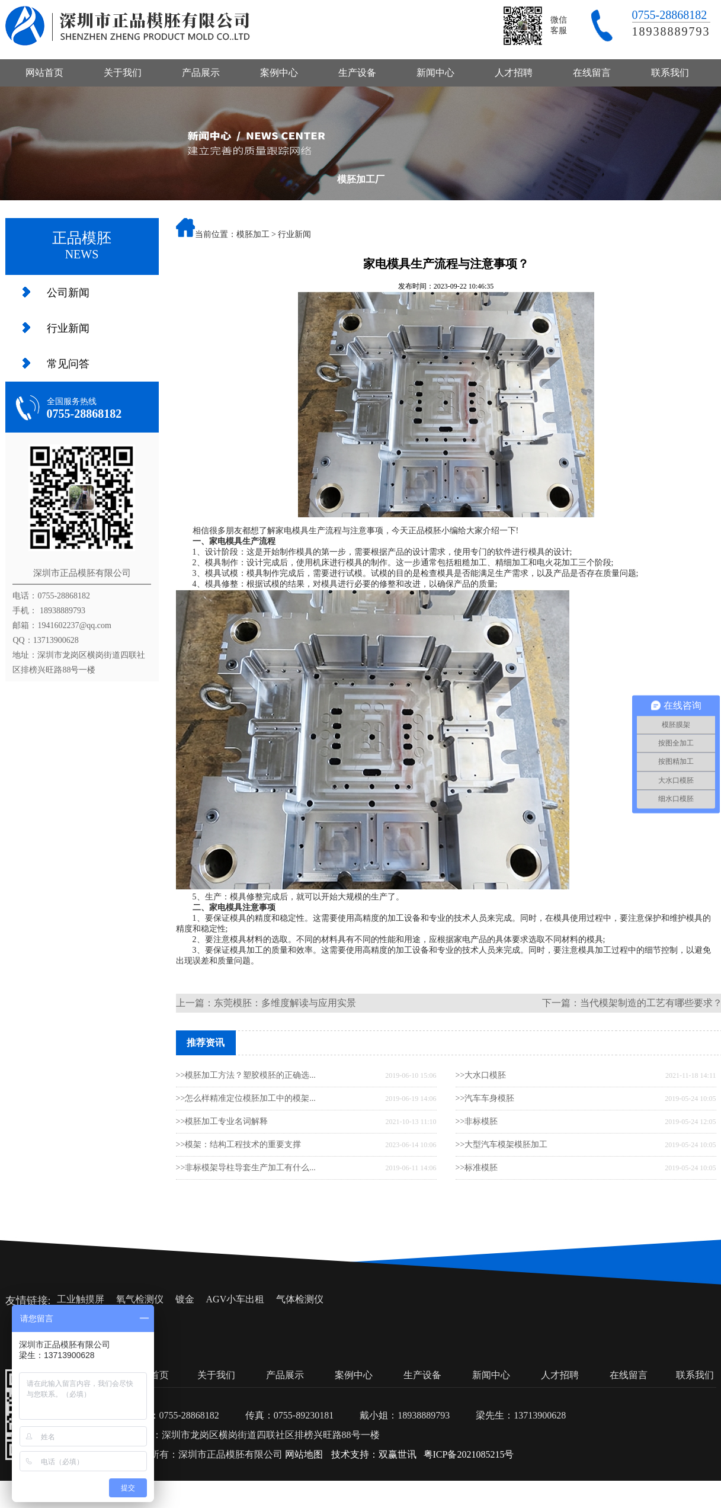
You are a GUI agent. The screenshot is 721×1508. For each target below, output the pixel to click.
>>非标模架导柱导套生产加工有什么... (246, 1167)
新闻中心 (435, 73)
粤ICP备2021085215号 (469, 1454)
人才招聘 (514, 73)
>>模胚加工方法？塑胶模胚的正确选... (246, 1075)
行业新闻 (68, 328)
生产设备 (357, 73)
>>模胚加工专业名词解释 (222, 1121)
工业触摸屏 (80, 1299)
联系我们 (670, 73)
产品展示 (201, 73)
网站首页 (44, 73)
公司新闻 (68, 293)
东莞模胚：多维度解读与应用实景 (285, 1003)
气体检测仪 (299, 1299)
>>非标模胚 (477, 1121)
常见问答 (68, 364)
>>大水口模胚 (481, 1075)
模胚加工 (253, 234)
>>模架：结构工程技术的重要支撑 (239, 1144)
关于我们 (123, 73)
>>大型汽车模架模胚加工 (502, 1144)
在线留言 (592, 73)
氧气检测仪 (140, 1299)
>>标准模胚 (477, 1167)
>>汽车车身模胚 (485, 1098)
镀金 (184, 1299)
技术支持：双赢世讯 (373, 1454)
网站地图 (304, 1454)
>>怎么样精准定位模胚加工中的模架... (246, 1098)
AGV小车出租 (235, 1299)
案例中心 (279, 73)
